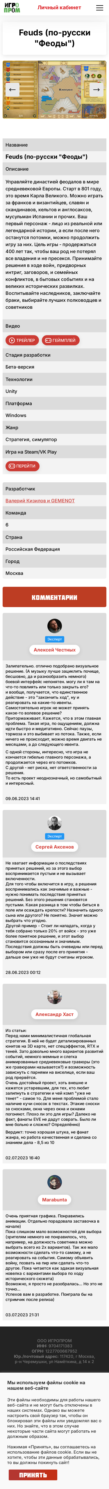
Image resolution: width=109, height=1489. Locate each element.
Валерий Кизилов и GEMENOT (40, 500)
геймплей (64, 340)
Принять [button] (33, 1475)
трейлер (25, 340)
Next (96, 90)
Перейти (25, 465)
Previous (12, 90)
